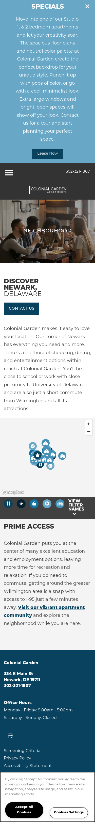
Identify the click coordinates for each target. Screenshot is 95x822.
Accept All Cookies (24, 809)
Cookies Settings (69, 812)
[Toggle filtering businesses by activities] (47, 503)
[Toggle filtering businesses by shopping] (34, 503)
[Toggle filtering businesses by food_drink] (8, 503)
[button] (87, 6)
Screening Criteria (22, 751)
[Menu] (9, 172)
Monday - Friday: (20, 710)
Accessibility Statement (28, 766)
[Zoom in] (88, 424)
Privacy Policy (17, 758)
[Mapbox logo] (13, 492)
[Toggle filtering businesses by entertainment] (21, 503)
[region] (47, 797)
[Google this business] (10, 736)
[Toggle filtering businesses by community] (59, 503)
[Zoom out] (88, 431)
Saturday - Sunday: (23, 718)
